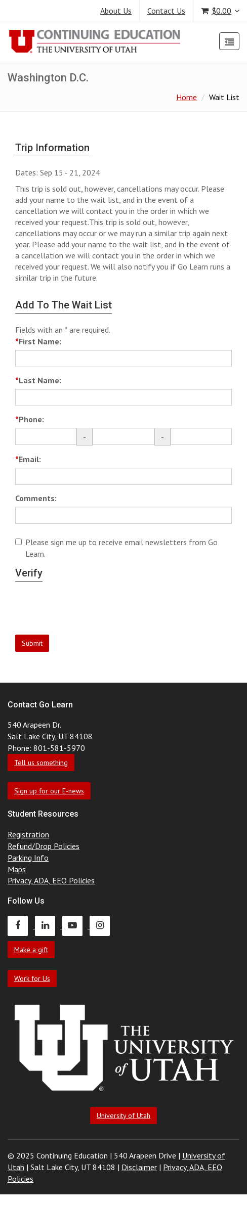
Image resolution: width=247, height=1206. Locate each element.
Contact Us (166, 11)
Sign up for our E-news (49, 790)
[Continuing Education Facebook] (21, 925)
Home (186, 97)
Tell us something (41, 762)
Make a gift (31, 949)
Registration (28, 834)
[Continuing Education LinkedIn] (48, 925)
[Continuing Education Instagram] (102, 925)
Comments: (36, 498)
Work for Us (32, 978)
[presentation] (92, 612)
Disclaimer (139, 1167)
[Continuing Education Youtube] (76, 925)
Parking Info (28, 858)
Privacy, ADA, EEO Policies (51, 880)
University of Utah (123, 1115)
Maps (17, 869)
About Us (116, 11)
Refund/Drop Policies (43, 846)
